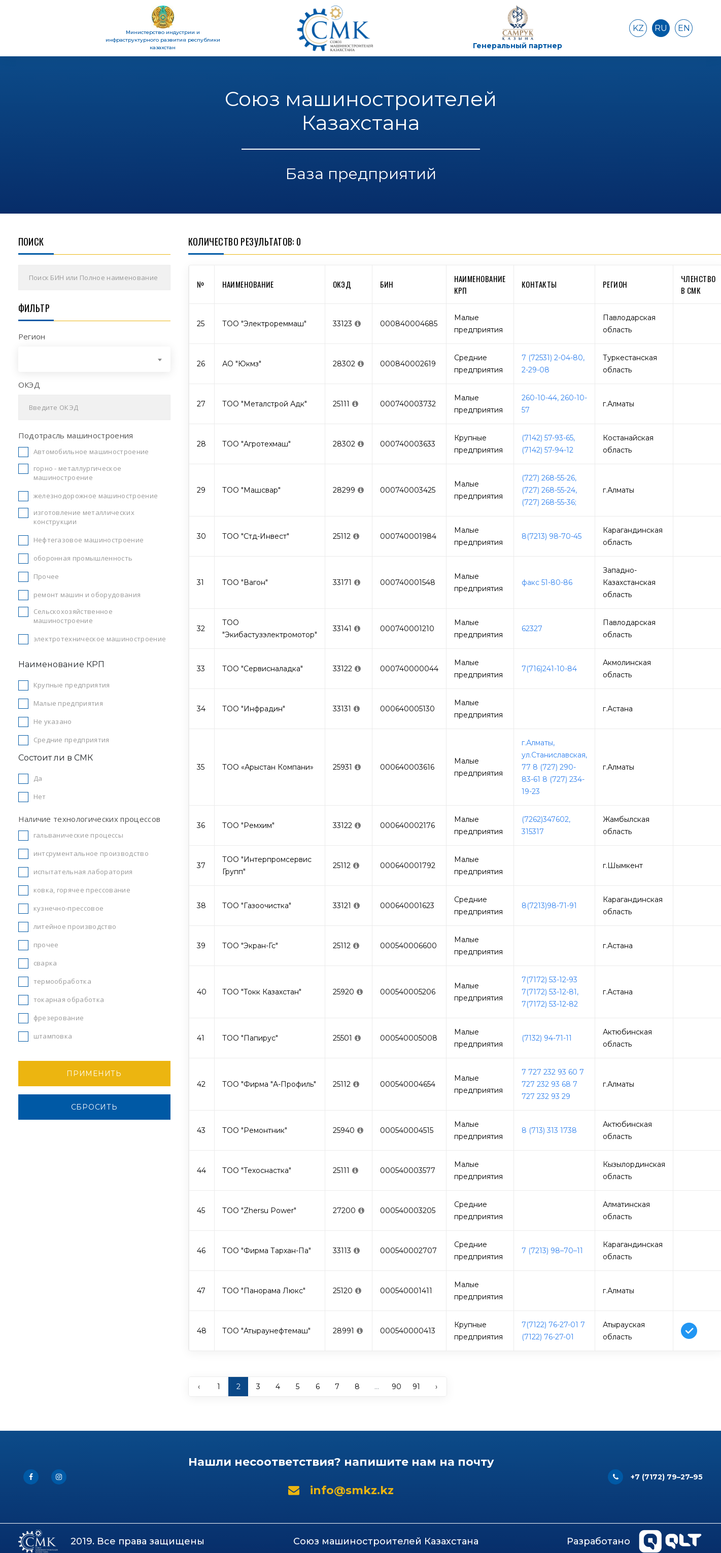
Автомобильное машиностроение (91, 451)
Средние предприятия (71, 739)
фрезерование (58, 1017)
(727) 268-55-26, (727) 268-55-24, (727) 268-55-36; (549, 490)
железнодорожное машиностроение (95, 495)
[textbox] (94, 359)
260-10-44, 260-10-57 (554, 404)
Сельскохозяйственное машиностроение (73, 616)
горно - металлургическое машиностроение (77, 473)
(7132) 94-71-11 (547, 1038)
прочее (46, 944)
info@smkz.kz (341, 1490)
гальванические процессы (78, 835)
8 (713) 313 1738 (549, 1130)
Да (38, 778)
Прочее (46, 576)
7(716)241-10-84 (549, 668)
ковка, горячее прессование (81, 889)
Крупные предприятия (71, 684)
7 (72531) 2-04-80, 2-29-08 (553, 363)
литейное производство (75, 926)
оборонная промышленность (83, 558)
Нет (39, 796)
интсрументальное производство (91, 853)
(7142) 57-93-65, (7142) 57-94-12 (548, 444)
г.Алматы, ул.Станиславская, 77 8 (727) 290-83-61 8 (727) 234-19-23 (554, 767)
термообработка (62, 981)
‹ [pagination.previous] (199, 1386)
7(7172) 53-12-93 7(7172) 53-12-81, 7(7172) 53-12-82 (550, 992)
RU (661, 28)
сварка (45, 963)
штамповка (53, 1036)
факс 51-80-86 (547, 582)
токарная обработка (69, 999)
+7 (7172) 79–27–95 (655, 1477)
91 (416, 1386)
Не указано (52, 721)
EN (684, 28)
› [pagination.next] (436, 1386)
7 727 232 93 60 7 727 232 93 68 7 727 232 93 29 (553, 1084)
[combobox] (94, 359)
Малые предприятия (68, 703)
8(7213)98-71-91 (549, 905)
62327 (532, 628)
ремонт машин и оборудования (87, 594)
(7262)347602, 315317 (546, 825)
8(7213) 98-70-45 (551, 536)
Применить (93, 1073)
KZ (638, 28)
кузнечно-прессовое (68, 908)
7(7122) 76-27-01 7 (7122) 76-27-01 (553, 1330)
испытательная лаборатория (83, 871)
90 (396, 1386)
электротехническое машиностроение (99, 638)
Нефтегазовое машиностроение (88, 539)
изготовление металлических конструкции (83, 517)
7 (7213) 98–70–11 (552, 1250)
